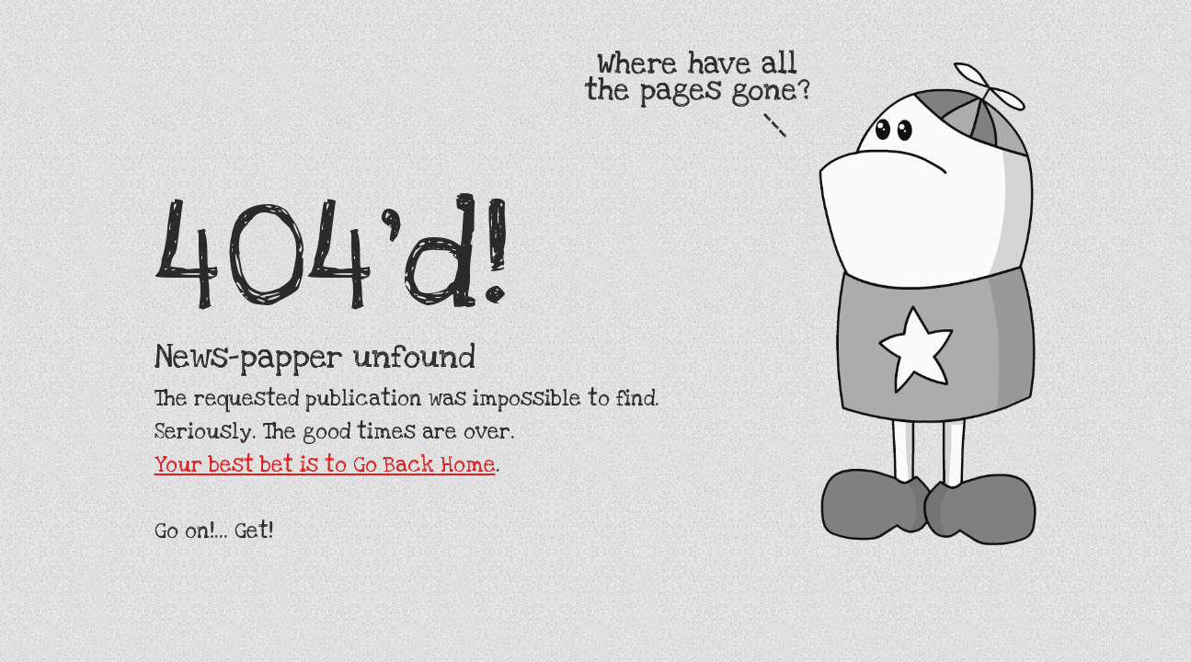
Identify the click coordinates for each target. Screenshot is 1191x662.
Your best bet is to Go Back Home (325, 465)
